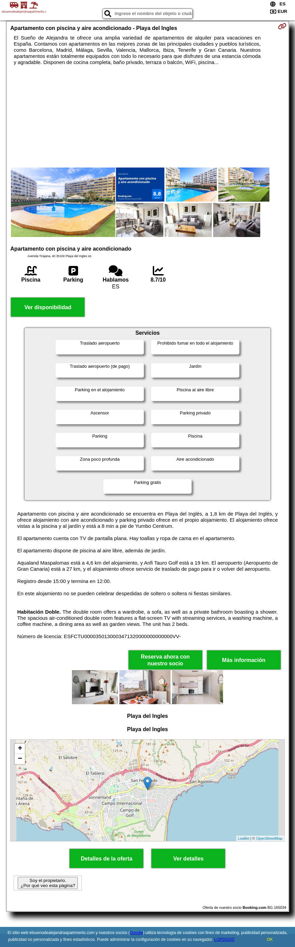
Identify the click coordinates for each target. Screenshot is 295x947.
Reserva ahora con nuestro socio (165, 660)
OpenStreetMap (269, 838)
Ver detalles (188, 859)
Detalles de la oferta (106, 859)
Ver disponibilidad (47, 307)
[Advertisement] (147, 116)
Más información (243, 660)
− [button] (20, 759)
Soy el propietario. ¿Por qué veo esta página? (47, 883)
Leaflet (243, 838)
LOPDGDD (224, 939)
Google (136, 932)
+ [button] (20, 749)
